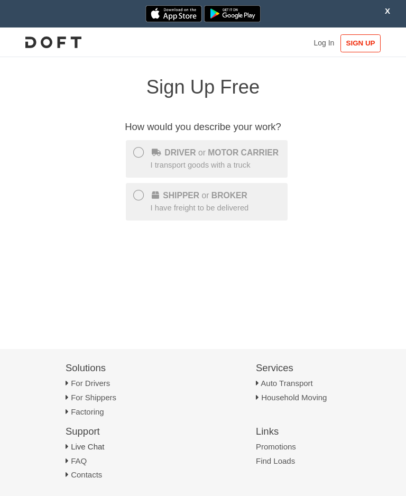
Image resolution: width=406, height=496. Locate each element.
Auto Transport (286, 383)
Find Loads (275, 460)
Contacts (86, 474)
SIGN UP (360, 43)
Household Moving (294, 397)
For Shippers (93, 397)
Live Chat (87, 446)
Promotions (276, 446)
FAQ (79, 460)
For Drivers (90, 383)
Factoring (87, 411)
